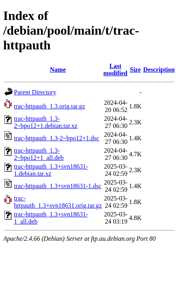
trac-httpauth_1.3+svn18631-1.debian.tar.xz (51, 170)
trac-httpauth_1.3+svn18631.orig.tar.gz (58, 202)
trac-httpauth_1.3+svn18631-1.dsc (58, 186)
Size (135, 69)
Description (159, 69)
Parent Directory (35, 92)
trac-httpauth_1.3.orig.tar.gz (49, 106)
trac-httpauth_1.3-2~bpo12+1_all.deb (39, 154)
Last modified (115, 70)
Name (58, 69)
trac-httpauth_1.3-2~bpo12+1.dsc (56, 138)
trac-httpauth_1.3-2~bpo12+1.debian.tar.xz (45, 122)
